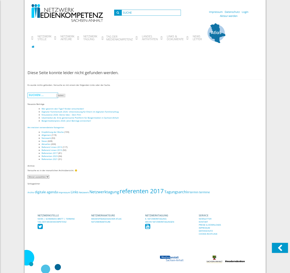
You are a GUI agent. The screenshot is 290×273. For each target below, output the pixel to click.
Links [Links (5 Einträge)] (74, 192)
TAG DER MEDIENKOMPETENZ (52, 221)
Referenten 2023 (50, 156)
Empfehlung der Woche (53, 132)
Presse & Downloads (210, 224)
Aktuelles (46, 144)
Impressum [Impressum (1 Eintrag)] (64, 192)
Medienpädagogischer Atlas (106, 218)
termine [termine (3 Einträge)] (204, 192)
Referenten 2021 (50, 159)
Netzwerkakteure (103, 215)
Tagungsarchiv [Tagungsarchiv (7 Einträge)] (176, 191)
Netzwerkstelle (48, 215)
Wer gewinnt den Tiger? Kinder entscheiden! (63, 108)
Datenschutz (232, 12)
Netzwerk (46, 138)
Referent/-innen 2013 (52, 147)
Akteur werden (229, 16)
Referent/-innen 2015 (52, 150)
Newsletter (205, 218)
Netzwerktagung (156, 215)
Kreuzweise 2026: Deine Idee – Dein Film (61, 114)
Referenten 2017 (50, 153)
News (44, 141)
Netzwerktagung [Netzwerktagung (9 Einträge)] (104, 191)
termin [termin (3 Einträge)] (194, 192)
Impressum (216, 12)
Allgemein (46, 135)
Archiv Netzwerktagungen (159, 221)
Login (245, 12)
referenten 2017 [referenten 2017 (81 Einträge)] (142, 191)
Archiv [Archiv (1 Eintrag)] (31, 192)
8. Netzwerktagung (155, 218)
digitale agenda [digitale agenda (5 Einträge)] (46, 192)
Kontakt (203, 221)
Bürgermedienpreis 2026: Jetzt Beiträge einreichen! (66, 120)
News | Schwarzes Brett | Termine (56, 218)
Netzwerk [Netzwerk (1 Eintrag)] (84, 192)
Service (203, 215)
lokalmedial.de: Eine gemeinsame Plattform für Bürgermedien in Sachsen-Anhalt (80, 117)
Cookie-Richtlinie (208, 233)
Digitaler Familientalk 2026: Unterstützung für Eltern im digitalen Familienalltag (80, 111)
